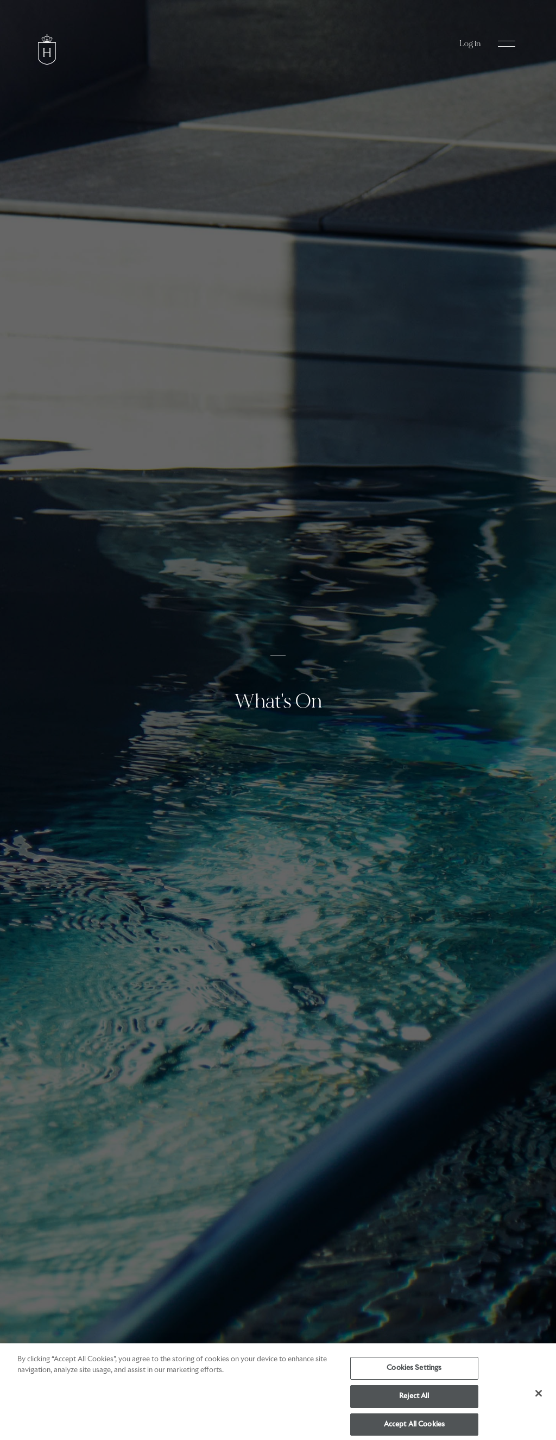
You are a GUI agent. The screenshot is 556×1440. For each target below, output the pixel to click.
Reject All (414, 1399)
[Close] (539, 1396)
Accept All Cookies (414, 1426)
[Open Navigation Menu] (506, 43)
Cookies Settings (414, 1370)
